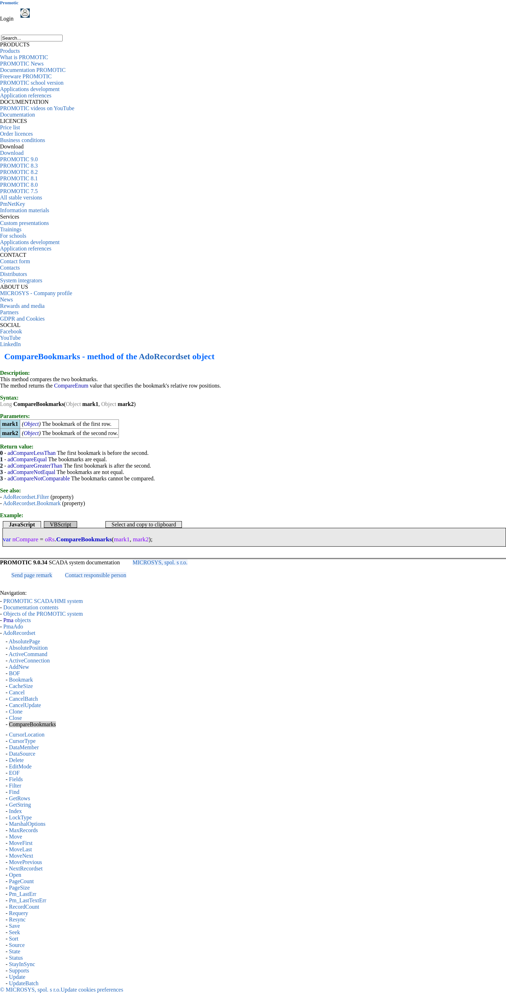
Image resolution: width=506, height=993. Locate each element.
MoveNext (21, 856)
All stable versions (21, 197)
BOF (14, 673)
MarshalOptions (27, 824)
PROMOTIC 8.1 (19, 178)
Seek (14, 932)
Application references (25, 95)
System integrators (21, 280)
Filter (15, 786)
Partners (9, 312)
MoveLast (20, 849)
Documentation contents (30, 607)
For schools (13, 236)
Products (10, 51)
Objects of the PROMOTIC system (43, 614)
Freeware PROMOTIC (26, 76)
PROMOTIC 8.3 (19, 166)
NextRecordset (25, 868)
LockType (20, 817)
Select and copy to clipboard (143, 524)
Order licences (16, 134)
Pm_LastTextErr (27, 900)
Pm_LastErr (22, 894)
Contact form (15, 261)
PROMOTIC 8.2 (19, 172)
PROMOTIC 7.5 (19, 191)
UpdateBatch (24, 983)
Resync (17, 919)
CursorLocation (26, 735)
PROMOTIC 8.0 (19, 185)
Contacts (10, 268)
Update (17, 977)
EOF (14, 773)
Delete (16, 760)
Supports (19, 970)
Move (15, 837)
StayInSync (22, 964)
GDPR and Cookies (22, 319)
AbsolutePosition (27, 648)
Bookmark (21, 680)
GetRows (19, 798)
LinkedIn (10, 344)
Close (15, 718)
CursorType (22, 741)
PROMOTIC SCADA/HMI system (43, 601)
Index (15, 811)
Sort (13, 939)
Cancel (16, 692)
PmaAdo (13, 627)
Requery (18, 913)
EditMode (20, 766)
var (7, 539)
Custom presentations (24, 223)
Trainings (11, 229)
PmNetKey (12, 204)
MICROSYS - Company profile (36, 293)
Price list (10, 127)
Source (16, 945)
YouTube (10, 338)
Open (15, 875)
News (6, 300)
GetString (20, 805)
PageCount (21, 881)
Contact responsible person (95, 575)
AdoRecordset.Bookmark (32, 503)
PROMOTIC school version (32, 83)
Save (14, 926)
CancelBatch (23, 699)
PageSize (19, 888)
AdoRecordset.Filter (26, 497)
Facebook (11, 331)
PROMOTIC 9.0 (19, 159)
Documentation (17, 115)
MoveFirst (21, 843)
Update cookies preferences (92, 990)
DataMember (24, 747)
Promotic (9, 2)
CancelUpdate (25, 705)
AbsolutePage (24, 641)
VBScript (60, 524)
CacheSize (21, 686)
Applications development (29, 89)
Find (14, 792)
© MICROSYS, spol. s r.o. (30, 990)
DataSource (22, 754)
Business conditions (22, 140)
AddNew (18, 667)
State (14, 951)
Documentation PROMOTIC (32, 70)
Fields (16, 779)
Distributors (13, 274)
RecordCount (24, 907)
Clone (15, 712)
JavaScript (22, 524)
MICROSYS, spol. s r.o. (160, 562)
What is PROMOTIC (24, 57)
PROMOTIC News (22, 64)
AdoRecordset (164, 356)
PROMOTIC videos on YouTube (37, 108)
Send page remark (31, 575)
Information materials (24, 210)
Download (12, 153)
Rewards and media (22, 306)
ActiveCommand (27, 654)
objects (17, 620)
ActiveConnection (29, 661)
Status (16, 958)
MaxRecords (23, 830)
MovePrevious (25, 862)
